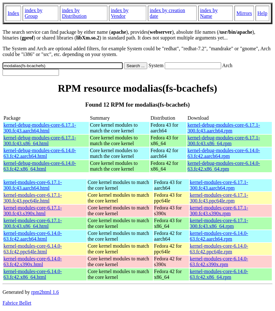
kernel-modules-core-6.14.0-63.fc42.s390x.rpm (219, 261)
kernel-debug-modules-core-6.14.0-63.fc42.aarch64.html (40, 153)
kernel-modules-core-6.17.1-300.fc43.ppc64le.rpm (219, 197)
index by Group (33, 13)
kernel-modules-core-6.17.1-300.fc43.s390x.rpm (219, 210)
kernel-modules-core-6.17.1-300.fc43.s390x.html (33, 210)
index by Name (209, 13)
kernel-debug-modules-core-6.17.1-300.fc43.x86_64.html (40, 140)
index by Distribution (74, 13)
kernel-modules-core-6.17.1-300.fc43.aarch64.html (33, 185)
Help (262, 13)
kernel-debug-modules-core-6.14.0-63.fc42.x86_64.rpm (223, 166)
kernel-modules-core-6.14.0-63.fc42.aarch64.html (33, 236)
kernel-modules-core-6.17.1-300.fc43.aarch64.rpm (219, 185)
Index (13, 13)
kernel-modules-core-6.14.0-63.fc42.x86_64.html (33, 274)
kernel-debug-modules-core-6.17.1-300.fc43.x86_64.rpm (223, 140)
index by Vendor (120, 13)
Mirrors (244, 13)
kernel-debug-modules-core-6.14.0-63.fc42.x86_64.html (40, 166)
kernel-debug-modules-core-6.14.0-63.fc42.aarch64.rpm (223, 153)
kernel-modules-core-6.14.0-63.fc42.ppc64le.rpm (219, 248)
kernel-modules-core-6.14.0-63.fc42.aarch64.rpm (219, 236)
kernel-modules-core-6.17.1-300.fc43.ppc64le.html (33, 197)
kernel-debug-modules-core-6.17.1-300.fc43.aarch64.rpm (223, 127)
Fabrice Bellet (17, 303)
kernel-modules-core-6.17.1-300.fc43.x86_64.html (33, 223)
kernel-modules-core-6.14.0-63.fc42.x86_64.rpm (219, 274)
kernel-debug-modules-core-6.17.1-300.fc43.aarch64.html (40, 127)
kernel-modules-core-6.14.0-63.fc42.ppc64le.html (33, 248)
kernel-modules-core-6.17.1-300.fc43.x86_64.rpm (219, 223)
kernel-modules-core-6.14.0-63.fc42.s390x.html (33, 261)
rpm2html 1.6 (45, 292)
